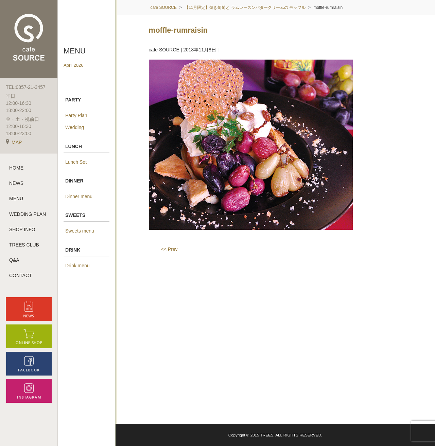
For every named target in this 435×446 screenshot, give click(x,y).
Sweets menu (79, 231)
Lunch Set (76, 162)
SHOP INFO (22, 229)
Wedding (74, 127)
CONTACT (20, 275)
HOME (16, 168)
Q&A (14, 260)
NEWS (16, 183)
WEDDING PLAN (27, 214)
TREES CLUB (24, 245)
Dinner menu (78, 196)
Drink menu (77, 265)
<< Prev (169, 249)
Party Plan (76, 115)
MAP (14, 142)
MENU (16, 198)
